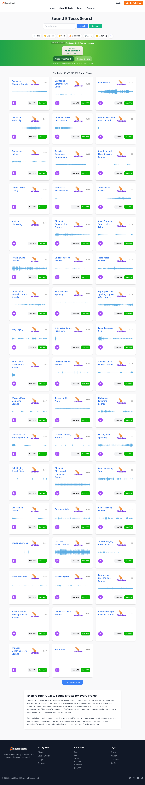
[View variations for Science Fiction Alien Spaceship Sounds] (35, 614)
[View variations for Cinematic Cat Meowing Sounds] (35, 436)
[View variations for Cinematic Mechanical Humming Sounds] (78, 472)
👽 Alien (88, 36)
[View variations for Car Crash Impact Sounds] (78, 543)
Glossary (77, 761)
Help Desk (78, 765)
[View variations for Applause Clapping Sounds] (35, 82)
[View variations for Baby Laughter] (78, 577)
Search (82, 26)
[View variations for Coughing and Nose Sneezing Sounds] (121, 154)
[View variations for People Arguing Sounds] (121, 470)
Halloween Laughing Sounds (103, 401)
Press (76, 752)
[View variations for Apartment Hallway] (35, 153)
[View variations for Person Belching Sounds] (78, 363)
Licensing (115, 759)
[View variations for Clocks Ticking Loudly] (35, 189)
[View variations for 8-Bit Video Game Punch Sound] (121, 119)
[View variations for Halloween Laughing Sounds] (121, 401)
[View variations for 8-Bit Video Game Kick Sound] (78, 329)
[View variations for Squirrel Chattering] (35, 223)
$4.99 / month (83, 59)
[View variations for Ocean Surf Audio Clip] (35, 119)
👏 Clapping (49, 36)
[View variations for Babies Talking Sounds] (121, 509)
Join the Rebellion (133, 3)
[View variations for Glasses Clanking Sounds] (78, 436)
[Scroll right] (111, 36)
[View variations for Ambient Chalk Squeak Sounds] (121, 363)
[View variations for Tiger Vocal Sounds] (121, 259)
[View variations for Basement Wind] (78, 509)
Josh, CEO (77, 768)
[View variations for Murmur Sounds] (35, 577)
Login (118, 3)
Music (53, 8)
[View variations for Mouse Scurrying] (35, 543)
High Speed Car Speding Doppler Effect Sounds (106, 294)
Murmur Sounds (19, 576)
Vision (76, 758)
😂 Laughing (101, 36)
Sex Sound (60, 649)
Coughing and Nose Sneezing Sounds (105, 154)
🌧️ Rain (36, 36)
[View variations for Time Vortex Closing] (121, 189)
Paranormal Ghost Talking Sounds (104, 578)
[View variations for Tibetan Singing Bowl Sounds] (121, 543)
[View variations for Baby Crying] (35, 329)
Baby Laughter (62, 576)
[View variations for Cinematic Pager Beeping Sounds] (121, 613)
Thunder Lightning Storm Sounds (19, 650)
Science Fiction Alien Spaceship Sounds (19, 614)
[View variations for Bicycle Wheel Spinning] (78, 293)
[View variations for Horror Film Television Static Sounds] (35, 294)
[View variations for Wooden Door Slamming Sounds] (35, 401)
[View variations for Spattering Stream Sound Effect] (78, 84)
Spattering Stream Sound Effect (61, 83)
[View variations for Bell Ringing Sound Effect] (35, 470)
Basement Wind (62, 509)
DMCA (113, 763)
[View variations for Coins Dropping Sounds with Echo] (121, 224)
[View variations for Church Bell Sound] (35, 509)
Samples (91, 8)
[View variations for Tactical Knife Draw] (78, 399)
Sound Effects (66, 8)
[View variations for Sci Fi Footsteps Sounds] (78, 259)
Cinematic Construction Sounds (61, 224)
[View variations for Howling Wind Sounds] (35, 259)
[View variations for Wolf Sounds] (121, 82)
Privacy (114, 756)
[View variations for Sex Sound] (78, 649)
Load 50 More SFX (72, 682)
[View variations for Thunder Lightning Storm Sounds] (35, 651)
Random (95, 26)
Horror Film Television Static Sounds (19, 294)
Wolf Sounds (104, 82)
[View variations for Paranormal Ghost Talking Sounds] (121, 578)
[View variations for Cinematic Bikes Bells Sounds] (78, 119)
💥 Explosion (74, 36)
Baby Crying (17, 329)
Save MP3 (32, 103)
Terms (113, 752)
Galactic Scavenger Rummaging (61, 154)
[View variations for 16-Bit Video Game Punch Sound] (35, 364)
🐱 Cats (62, 36)
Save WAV (42, 103)
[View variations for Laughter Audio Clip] (121, 329)
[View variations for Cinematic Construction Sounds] (78, 224)
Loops (80, 8)
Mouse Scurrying (20, 543)
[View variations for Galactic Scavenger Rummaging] (78, 154)
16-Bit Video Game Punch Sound (18, 364)
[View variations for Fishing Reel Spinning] (121, 436)
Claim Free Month (63, 59)
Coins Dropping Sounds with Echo (105, 224)
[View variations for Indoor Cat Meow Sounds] (78, 189)
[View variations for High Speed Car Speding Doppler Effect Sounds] (121, 294)
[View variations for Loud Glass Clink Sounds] (78, 613)
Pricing (76, 755)
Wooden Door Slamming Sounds (18, 401)
